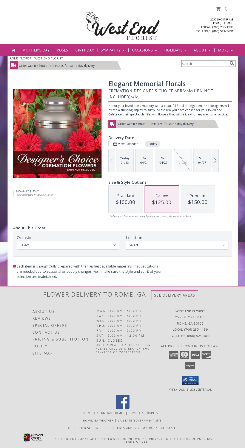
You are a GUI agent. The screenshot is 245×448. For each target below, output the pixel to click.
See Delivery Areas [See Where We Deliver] (174, 295)
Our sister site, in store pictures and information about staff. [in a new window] (122, 428)
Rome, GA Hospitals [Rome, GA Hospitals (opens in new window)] (145, 413)
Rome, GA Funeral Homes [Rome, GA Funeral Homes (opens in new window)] (104, 413)
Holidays (176, 50)
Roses (62, 50)
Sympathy (113, 50)
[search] (231, 63)
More (226, 50)
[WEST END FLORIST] (123, 24)
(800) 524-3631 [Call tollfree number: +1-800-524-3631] (222, 31)
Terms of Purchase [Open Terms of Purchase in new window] (197, 438)
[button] (221, 9)
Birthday (84, 50)
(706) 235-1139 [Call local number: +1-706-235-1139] (222, 27)
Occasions (145, 50)
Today (152, 144)
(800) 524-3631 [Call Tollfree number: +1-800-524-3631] (199, 335)
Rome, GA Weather (98, 420)
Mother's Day (36, 50)
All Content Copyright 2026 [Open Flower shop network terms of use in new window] (80, 438)
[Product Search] (205, 64)
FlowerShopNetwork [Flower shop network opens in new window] (125, 438)
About (203, 50)
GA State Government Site (139, 420)
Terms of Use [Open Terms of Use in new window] (136, 441)
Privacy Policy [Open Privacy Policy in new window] (162, 438)
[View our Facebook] (122, 407)
